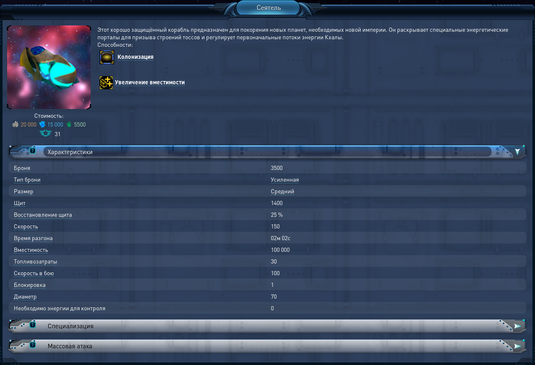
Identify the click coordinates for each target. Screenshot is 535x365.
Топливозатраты (35, 261)
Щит (19, 202)
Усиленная (285, 179)
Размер (23, 191)
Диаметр (25, 296)
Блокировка (30, 284)
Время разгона (33, 237)
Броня (22, 167)
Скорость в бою (34, 272)
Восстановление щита (43, 214)
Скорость (26, 226)
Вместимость (31, 249)
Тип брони (27, 179)
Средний (282, 191)
